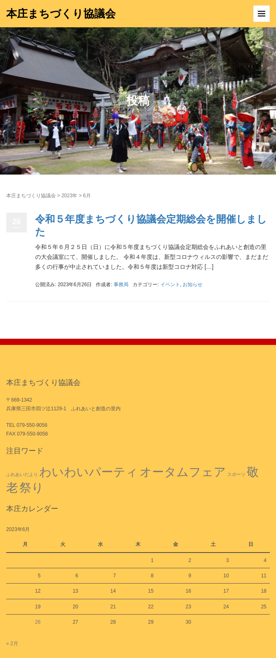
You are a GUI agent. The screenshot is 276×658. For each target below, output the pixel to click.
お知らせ (192, 284)
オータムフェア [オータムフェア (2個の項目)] (183, 472)
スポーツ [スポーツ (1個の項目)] (236, 474)
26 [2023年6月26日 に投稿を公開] (37, 622)
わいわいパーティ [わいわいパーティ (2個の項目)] (88, 472)
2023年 (70, 196)
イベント (170, 284)
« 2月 (12, 643)
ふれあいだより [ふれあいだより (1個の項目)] (22, 474)
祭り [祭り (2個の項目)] (31, 487)
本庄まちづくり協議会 (61, 13)
